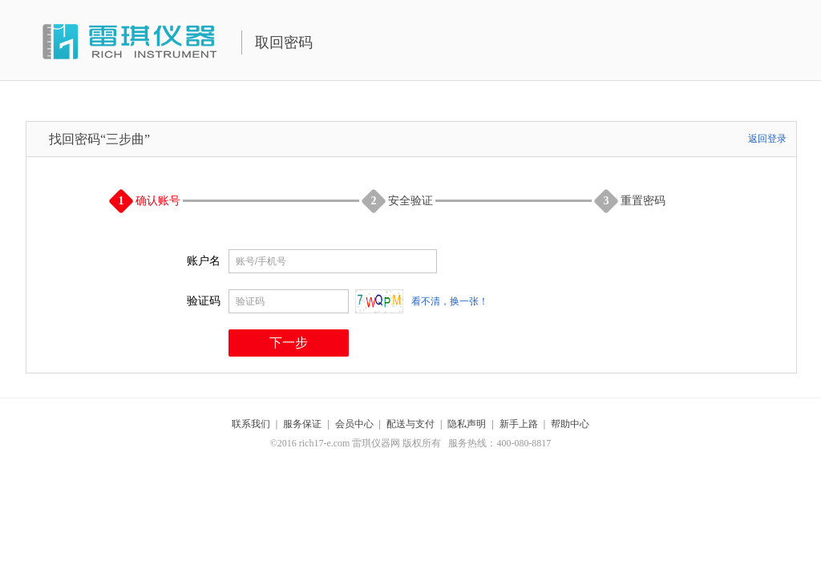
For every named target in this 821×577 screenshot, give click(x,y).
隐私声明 (466, 424)
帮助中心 (570, 424)
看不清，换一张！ (449, 301)
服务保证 (302, 424)
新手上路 (518, 424)
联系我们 (251, 424)
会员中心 (354, 424)
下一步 (288, 342)
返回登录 (767, 138)
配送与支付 (410, 424)
